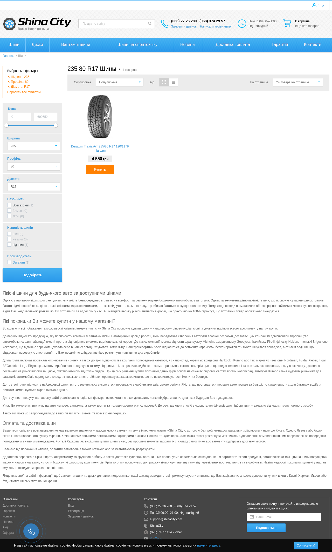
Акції (6, 527)
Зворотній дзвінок (80, 516)
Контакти (9, 516)
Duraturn (19, 262)
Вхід (71, 505)
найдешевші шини (55, 384)
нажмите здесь (208, 545)
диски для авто (99, 475)
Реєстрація (76, 511)
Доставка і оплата (16, 505)
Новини (8, 522)
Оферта (8, 533)
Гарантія (9, 511)
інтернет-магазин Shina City (96, 328)
